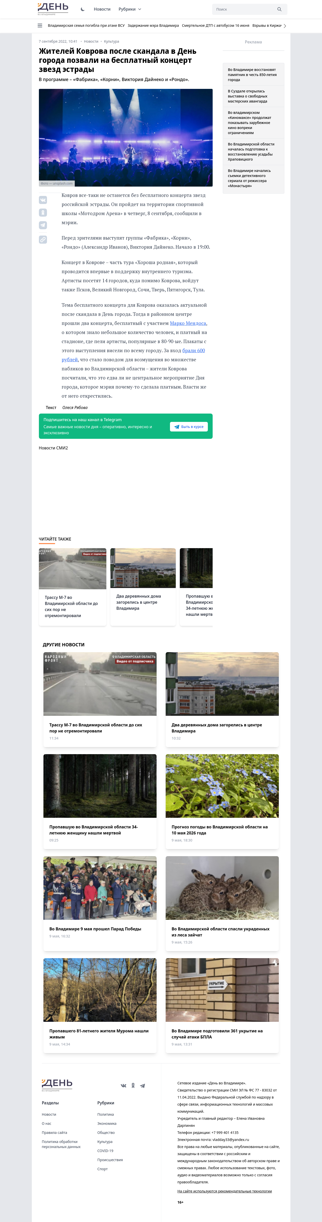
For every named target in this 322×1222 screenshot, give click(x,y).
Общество (106, 1132)
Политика (105, 1114)
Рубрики (130, 9)
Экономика (107, 1123)
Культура (105, 1141)
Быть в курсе (188, 426)
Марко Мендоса (188, 323)
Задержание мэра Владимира (153, 25)
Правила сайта (54, 1132)
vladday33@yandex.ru (230, 1139)
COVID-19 (105, 1150)
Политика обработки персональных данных (61, 1144)
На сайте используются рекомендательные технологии (225, 1191)
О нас (47, 1123)
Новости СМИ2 (53, 448)
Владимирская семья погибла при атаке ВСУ (86, 25)
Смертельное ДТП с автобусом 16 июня (215, 25)
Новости (102, 9)
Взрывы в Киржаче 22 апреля (277, 25)
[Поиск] (242, 9)
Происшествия (110, 1159)
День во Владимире (54, 9)
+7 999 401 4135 (224, 1132)
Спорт (102, 1168)
